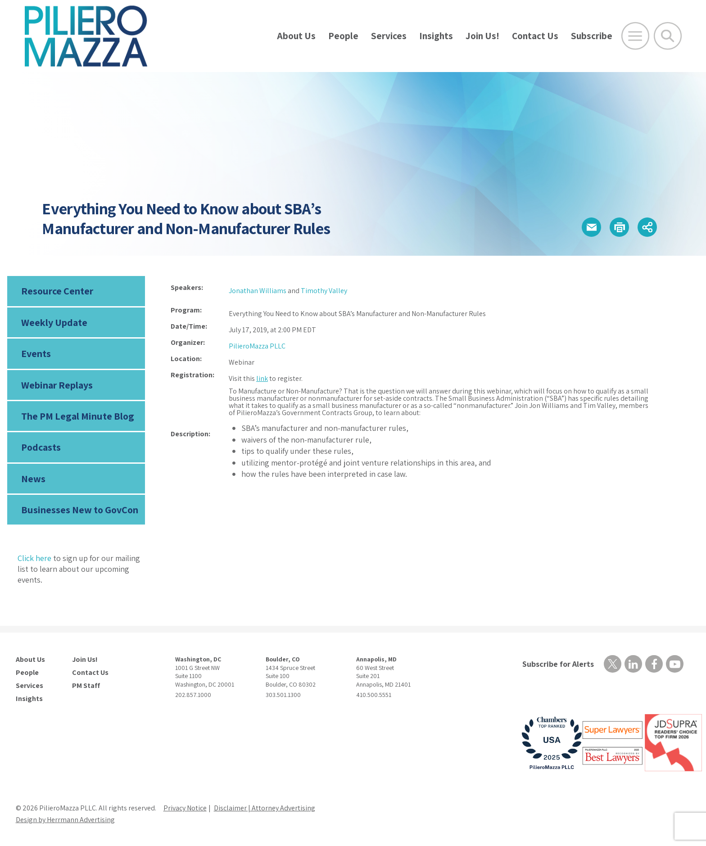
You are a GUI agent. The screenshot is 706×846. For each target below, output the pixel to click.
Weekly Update (54, 322)
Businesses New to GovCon (79, 509)
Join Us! (482, 36)
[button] (591, 227)
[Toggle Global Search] (668, 36)
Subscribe (591, 36)
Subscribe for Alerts (558, 664)
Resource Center (57, 291)
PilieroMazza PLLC (257, 346)
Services (389, 36)
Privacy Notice (185, 808)
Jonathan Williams (257, 290)
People (343, 36)
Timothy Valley (324, 290)
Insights (436, 36)
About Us (296, 36)
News (33, 478)
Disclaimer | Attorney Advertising (264, 808)
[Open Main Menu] (635, 36)
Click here (34, 558)
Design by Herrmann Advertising (65, 819)
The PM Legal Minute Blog (77, 416)
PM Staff (86, 685)
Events (36, 353)
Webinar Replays (57, 385)
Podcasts (41, 447)
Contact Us (535, 36)
